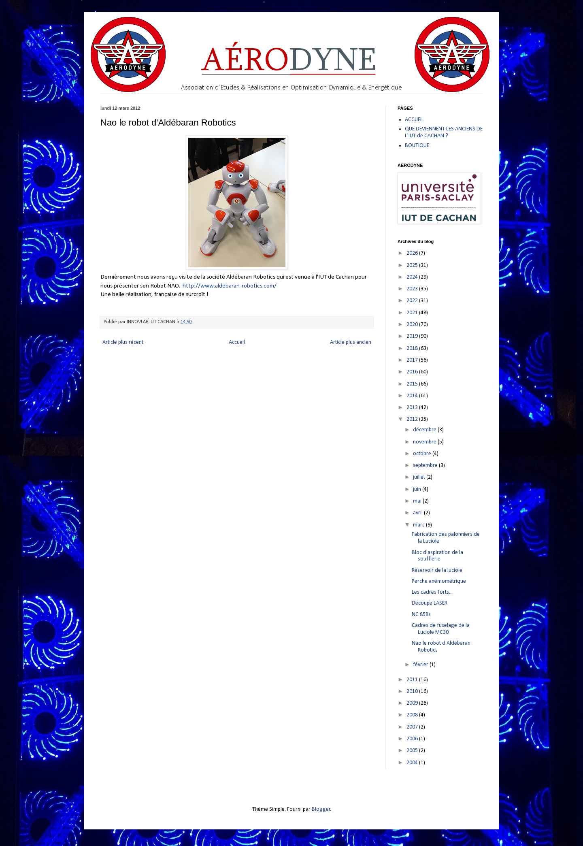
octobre (422, 454)
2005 (412, 751)
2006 (412, 739)
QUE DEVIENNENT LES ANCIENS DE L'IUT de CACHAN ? (444, 132)
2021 (412, 313)
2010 (412, 691)
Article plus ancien (350, 342)
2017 (412, 360)
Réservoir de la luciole (437, 570)
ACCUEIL (414, 120)
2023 (412, 289)
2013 (412, 408)
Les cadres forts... (432, 592)
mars (419, 525)
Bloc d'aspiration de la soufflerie (437, 556)
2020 (412, 325)
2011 (412, 680)
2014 (412, 396)
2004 (412, 763)
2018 (412, 348)
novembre (425, 442)
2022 (412, 301)
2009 (412, 703)
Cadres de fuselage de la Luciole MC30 (441, 628)
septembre (426, 465)
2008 (412, 715)
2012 (412, 419)
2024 (412, 277)
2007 (412, 727)
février (421, 665)
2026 (412, 253)
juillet (419, 477)
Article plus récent (122, 342)
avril (418, 513)
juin (417, 489)
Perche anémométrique (439, 581)
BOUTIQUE (417, 146)
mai (418, 501)
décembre (425, 430)
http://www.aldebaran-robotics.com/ (230, 286)
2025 (412, 265)
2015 (412, 384)
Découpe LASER (429, 603)
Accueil (237, 342)
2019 (412, 336)
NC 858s (421, 615)
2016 (412, 372)
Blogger (321, 809)
